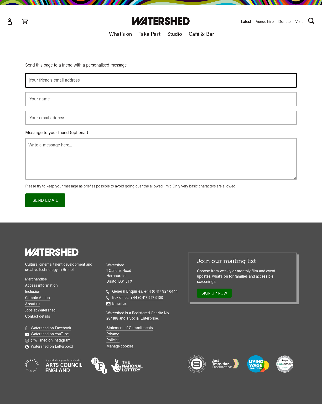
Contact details (37, 316)
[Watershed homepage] (51, 252)
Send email (45, 200)
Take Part (150, 34)
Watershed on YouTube (50, 334)
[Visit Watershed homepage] (161, 21)
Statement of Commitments (129, 328)
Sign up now (216, 294)
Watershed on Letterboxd (52, 346)
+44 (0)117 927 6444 (161, 291)
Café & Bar (201, 34)
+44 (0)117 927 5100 (146, 297)
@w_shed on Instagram (51, 340)
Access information (41, 285)
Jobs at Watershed (40, 310)
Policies (112, 340)
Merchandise (36, 279)
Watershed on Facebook (51, 328)
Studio (174, 34)
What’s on (120, 34)
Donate (284, 22)
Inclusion (32, 292)
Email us (120, 303)
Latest (246, 22)
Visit (299, 22)
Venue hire (265, 22)
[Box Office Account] (9, 21)
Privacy (112, 334)
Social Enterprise (143, 318)
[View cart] (25, 21)
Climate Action (37, 298)
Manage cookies (120, 346)
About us (32, 304)
